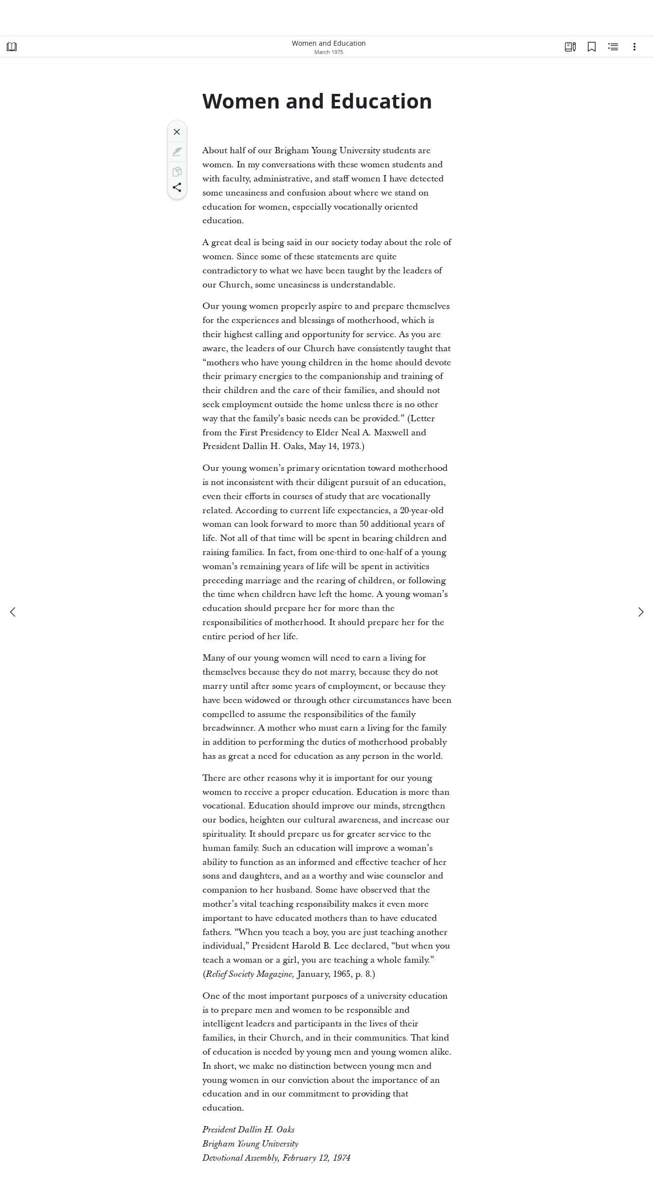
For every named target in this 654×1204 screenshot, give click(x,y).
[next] (640, 612)
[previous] (13, 612)
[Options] (634, 46)
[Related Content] (613, 46)
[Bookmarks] (591, 46)
